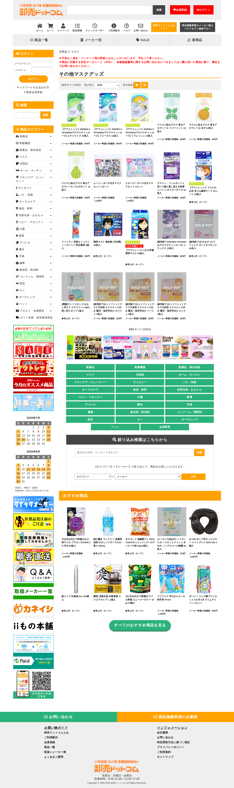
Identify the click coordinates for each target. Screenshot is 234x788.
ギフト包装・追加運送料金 (36, 317)
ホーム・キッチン (189, 374)
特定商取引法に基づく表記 (173, 742)
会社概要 (162, 732)
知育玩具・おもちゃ (189, 389)
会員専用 (164, 427)
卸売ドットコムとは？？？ (164, 27)
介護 (140, 397)
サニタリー (140, 382)
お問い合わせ (58, 717)
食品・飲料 (140, 389)
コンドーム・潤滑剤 (189, 412)
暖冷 (140, 404)
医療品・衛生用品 (189, 367)
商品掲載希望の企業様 (175, 717)
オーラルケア (90, 389)
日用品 (140, 374)
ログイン (203, 9)
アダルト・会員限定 (31, 310)
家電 (189, 397)
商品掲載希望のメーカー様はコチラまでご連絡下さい (197, 27)
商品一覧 (39, 40)
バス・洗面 (189, 382)
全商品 (63, 51)
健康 (90, 412)
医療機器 (139, 367)
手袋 (189, 404)
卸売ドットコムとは (56, 732)
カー (140, 419)
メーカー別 (91, 40)
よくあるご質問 (53, 757)
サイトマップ (165, 757)
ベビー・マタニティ (90, 397)
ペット (115, 427)
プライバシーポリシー (170, 747)
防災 (90, 419)
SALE (143, 40)
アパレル (90, 404)
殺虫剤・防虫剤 (140, 412)
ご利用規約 (164, 752)
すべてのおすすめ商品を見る (140, 625)
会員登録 (180, 9)
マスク (75, 51)
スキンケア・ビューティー (90, 382)
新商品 (195, 40)
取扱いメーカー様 (55, 752)
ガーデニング (189, 419)
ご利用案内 (51, 737)
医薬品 (90, 367)
